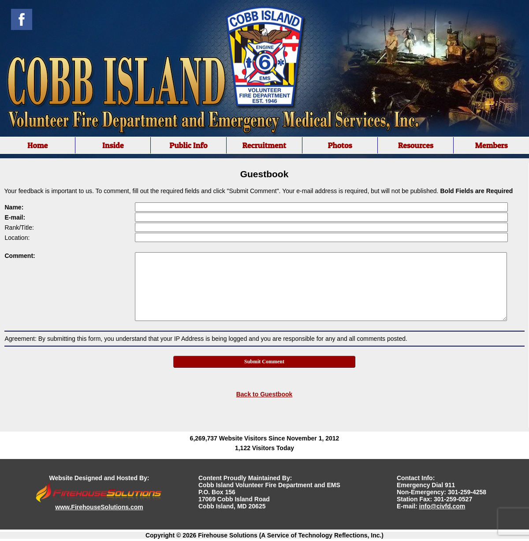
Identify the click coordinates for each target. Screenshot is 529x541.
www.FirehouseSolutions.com (99, 507)
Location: (17, 237)
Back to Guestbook (264, 394)
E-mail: (15, 217)
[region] (264, 145)
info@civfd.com (442, 506)
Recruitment (264, 145)
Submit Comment (264, 361)
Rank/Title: (19, 227)
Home (37, 145)
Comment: (20, 255)
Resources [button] (415, 145)
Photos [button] (340, 145)
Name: (14, 207)
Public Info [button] (188, 145)
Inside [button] (113, 145)
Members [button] (491, 145)
